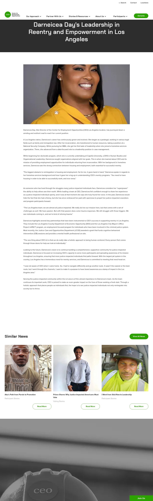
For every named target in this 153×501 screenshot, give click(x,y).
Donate (141, 16)
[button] (34, 16)
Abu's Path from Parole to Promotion (20, 394)
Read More (42, 406)
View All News (139, 336)
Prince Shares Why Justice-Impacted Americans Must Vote (75, 396)
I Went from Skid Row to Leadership (117, 394)
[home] (12, 15)
